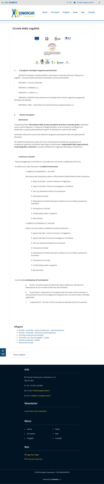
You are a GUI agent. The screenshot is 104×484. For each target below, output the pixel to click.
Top (3, 352)
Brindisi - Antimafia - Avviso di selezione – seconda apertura (41, 330)
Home (44, 12)
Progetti (66, 12)
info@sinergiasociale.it (85, 2)
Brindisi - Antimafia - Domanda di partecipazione (37, 333)
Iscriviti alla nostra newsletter (35, 411)
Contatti (91, 12)
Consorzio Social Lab (33, 459)
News (75, 12)
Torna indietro (19, 354)
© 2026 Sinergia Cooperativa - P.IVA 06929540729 (51, 472)
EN (70, 2)
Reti (82, 12)
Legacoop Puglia (31, 455)
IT (67, 2)
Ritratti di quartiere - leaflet (29, 340)
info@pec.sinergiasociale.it (41, 396)
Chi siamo (55, 12)
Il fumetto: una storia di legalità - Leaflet (34, 338)
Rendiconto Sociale (26, 342)
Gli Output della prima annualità (31, 335)
